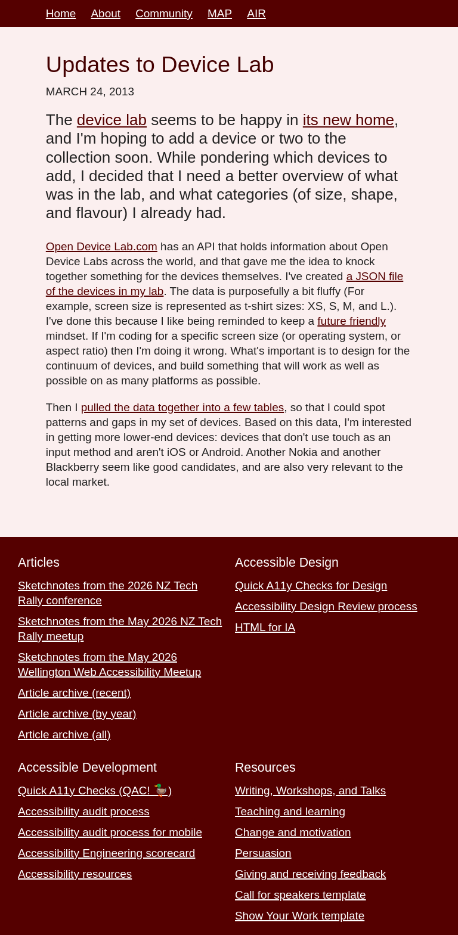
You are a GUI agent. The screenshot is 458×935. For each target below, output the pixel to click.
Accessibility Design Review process (326, 606)
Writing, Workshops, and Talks (310, 790)
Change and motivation (293, 832)
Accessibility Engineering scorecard (106, 853)
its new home (348, 120)
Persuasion (263, 853)
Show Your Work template (299, 915)
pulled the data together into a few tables (182, 407)
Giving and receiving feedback (310, 874)
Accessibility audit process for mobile (110, 832)
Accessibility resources (75, 874)
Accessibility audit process (84, 811)
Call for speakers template (300, 895)
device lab (112, 120)
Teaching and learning (290, 811)
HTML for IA (265, 627)
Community (164, 13)
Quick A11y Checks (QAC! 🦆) (95, 790)
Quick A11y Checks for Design (311, 585)
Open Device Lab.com (101, 246)
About (105, 13)
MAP (220, 13)
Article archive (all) (64, 734)
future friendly (351, 321)
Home (61, 13)
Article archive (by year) (77, 713)
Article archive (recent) (74, 693)
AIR (256, 13)
